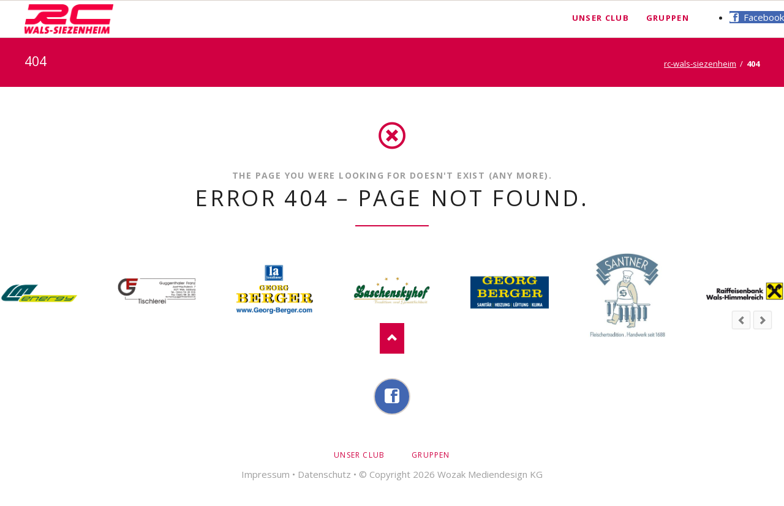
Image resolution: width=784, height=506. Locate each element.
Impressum (265, 474)
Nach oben (392, 338)
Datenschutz (324, 474)
